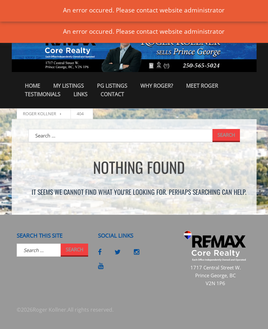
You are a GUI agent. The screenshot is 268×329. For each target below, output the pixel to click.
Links (80, 94)
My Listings (68, 85)
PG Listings (112, 85)
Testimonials (42, 94)
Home (32, 85)
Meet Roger (202, 85)
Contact (112, 94)
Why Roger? (156, 85)
